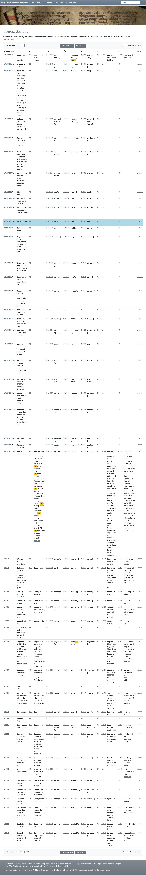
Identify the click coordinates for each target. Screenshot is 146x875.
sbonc (89, 799)
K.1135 (83, 445)
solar (133, 568)
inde (23, 73)
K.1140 (83, 600)
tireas (126, 695)
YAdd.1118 (8, 319)
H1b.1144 (66, 192)
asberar (23, 282)
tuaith (19, 424)
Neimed (20, 654)
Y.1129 (6, 568)
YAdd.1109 (8, 198)
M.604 (120, 693)
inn (24, 333)
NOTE (73, 60)
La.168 (103, 641)
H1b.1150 (66, 263)
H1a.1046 (49, 64)
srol (21, 635)
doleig (126, 501)
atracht (39, 486)
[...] (59, 57)
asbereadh (128, 518)
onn (21, 610)
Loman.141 (140, 228)
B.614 (30, 712)
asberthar (20, 180)
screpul (57, 833)
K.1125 (83, 291)
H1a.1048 (49, 119)
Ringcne (37, 451)
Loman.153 (140, 410)
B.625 (30, 789)
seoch (38, 496)
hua (112, 473)
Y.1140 (6, 718)
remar (56, 263)
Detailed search (71, 3)
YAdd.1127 (8, 451)
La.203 (103, 559)
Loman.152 (140, 393)
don (18, 415)
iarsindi (110, 695)
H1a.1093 (49, 824)
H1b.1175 (66, 712)
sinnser (19, 252)
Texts (39, 3)
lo (24, 164)
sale (111, 617)
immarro (20, 293)
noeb (19, 564)
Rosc (18, 379)
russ (72, 192)
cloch (19, 612)
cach (22, 100)
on (26, 175)
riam (18, 326)
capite (21, 700)
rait (55, 228)
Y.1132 (6, 607)
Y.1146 (6, 789)
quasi (23, 198)
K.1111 (83, 64)
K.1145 (83, 670)
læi (42, 812)
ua (128, 468)
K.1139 (83, 592)
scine (24, 143)
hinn (108, 829)
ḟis (111, 623)
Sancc (126, 559)
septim (19, 765)
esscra (22, 66)
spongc (57, 799)
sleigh (133, 501)
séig (35, 646)
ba (115, 533)
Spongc (37, 799)
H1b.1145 (66, 198)
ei (131, 727)
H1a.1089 (49, 781)
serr (55, 712)
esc (24, 324)
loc (131, 695)
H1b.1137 (66, 55)
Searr (36, 712)
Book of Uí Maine (33, 870)
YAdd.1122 (8, 379)
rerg (23, 75)
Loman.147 (140, 319)
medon (22, 810)
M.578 (120, 451)
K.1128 (83, 138)
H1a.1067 (49, 393)
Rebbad (20, 393)
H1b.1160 (66, 410)
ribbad (23, 396)
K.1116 (83, 173)
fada (18, 346)
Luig (113, 483)
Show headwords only (11, 39)
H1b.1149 (66, 237)
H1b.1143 (66, 173)
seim (109, 826)
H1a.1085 (49, 725)
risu (23, 201)
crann (19, 140)
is (24, 140)
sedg (125, 646)
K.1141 (83, 607)
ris (25, 360)
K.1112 (83, 71)
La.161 (103, 55)
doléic (37, 498)
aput (18, 632)
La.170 (103, 693)
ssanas (90, 621)
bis (25, 370)
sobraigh (57, 592)
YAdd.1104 (8, 119)
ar (17, 105)
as (21, 727)
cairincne (110, 530)
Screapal (127, 833)
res (18, 224)
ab (113, 559)
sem (18, 826)
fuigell (23, 675)
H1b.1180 (66, 769)
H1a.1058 (49, 263)
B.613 (30, 693)
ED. (36, 466)
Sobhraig (127, 592)
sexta (24, 815)
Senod (19, 601)
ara (18, 661)
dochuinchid (111, 488)
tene (109, 680)
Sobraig (20, 592)
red (72, 221)
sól (108, 570)
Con (35, 476)
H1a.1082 (49, 693)
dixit (35, 456)
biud (22, 415)
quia (23, 301)
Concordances (48, 3)
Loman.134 (140, 119)
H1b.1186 (66, 833)
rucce (56, 207)
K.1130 (83, 360)
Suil (18, 568)
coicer (129, 471)
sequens (37, 751)
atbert (37, 508)
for (40, 501)
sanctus (110, 564)
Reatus (19, 445)
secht (56, 758)
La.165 (103, 600)
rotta (73, 173)
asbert (109, 523)
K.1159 (83, 833)
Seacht (126, 758)
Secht (19, 758)
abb (114, 736)
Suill (130, 575)
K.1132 (83, 393)
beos (113, 540)
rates (23, 312)
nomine (24, 221)
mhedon (37, 812)
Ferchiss (110, 501)
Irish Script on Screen (101, 870)
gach (23, 154)
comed (131, 808)
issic (128, 727)
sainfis (126, 623)
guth (18, 129)
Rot (18, 344)
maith (19, 103)
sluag (109, 483)
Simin (36, 824)
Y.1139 (6, 712)
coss (18, 66)
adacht (110, 498)
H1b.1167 (66, 600)
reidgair (57, 64)
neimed (126, 656)
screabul (90, 833)
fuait (19, 675)
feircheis (127, 493)
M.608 (120, 734)
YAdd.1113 (8, 237)
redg (21, 78)
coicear (130, 525)
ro (25, 121)
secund (19, 736)
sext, (18, 815)
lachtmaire (38, 644)
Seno (36, 601)
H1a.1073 (49, 568)
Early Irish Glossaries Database (14, 2)
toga (24, 242)
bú (42, 659)
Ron (18, 277)
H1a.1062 (49, 319)
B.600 (30, 55)
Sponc (19, 799)
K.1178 (83, 559)
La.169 (103, 670)
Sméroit (37, 670)
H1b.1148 (66, 228)
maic (109, 486)
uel (40, 741)
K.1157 (83, 808)
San (18, 687)
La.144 (103, 451)
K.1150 (83, 725)
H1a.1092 (49, 808)
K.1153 (83, 769)
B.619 (30, 769)
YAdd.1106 (8, 152)
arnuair (36, 528)
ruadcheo (22, 210)
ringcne (57, 451)
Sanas (19, 621)
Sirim (126, 693)
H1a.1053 (49, 198)
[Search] (130, 2)
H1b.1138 (66, 64)
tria (35, 491)
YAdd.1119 (8, 330)
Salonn (19, 607)
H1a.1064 (49, 344)
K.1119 (83, 207)
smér (36, 673)
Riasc (19, 319)
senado (19, 603)
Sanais (126, 621)
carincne (37, 525)
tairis (19, 403)
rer (55, 71)
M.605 (120, 712)
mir (22, 80)
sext (40, 815)
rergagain (20, 95)
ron (55, 277)
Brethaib (23, 651)
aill (21, 164)
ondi (18, 727)
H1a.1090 (49, 789)
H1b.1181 (66, 781)
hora (40, 817)
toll (22, 370)
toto (18, 703)
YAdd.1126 (8, 445)
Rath (19, 310)
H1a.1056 (49, 228)
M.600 (120, 607)
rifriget (19, 689)
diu (18, 635)
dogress (24, 159)
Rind (18, 138)
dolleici (109, 510)
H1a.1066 (49, 379)
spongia (38, 801)
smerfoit (57, 670)
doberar (20, 400)
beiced (19, 126)
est (18, 85)
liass (35, 57)
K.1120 (83, 221)
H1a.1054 (49, 207)
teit (22, 346)
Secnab (37, 734)
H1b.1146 (66, 207)
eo (115, 559)
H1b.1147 (66, 221)
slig (108, 513)
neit (128, 481)
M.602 (120, 641)
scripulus (23, 840)
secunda (20, 739)
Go (143, 3)
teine (40, 673)
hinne (37, 826)
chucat (19, 88)
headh (132, 515)
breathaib (127, 654)
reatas (90, 445)
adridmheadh (129, 466)
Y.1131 (6, 600)
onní (39, 725)
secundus (40, 739)
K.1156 (83, 799)
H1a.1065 (49, 360)
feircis (131, 459)
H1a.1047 (49, 71)
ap (24, 736)
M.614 (120, 833)
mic (131, 478)
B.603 (30, 568)
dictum (23, 83)
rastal (56, 360)
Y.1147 (6, 799)
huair (109, 481)
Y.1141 (6, 725)
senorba (20, 249)
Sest (18, 808)
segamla (57, 641)
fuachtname (38, 493)
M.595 (120, 55)
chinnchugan (21, 107)
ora (18, 817)
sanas (56, 621)
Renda (19, 152)
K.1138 (83, 568)
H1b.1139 (66, 71)
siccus (36, 727)
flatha (24, 422)
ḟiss (35, 623)
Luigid (109, 515)
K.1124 (83, 277)
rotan (20, 175)
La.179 (103, 833)
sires (25, 695)
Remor (19, 263)
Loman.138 (140, 192)
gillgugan (20, 90)
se (55, 769)
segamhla (91, 641)
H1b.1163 (66, 451)
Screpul (20, 833)
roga (56, 237)
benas (19, 365)
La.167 (103, 621)
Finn (108, 473)
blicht (19, 649)
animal (24, 277)
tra (35, 486)
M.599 (120, 600)
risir (18, 201)
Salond (36, 607)
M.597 (120, 568)
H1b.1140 (66, 119)
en (18, 73)
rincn (89, 451)
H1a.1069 (49, 438)
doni (18, 282)
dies (18, 637)
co (108, 700)
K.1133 (83, 410)
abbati (36, 746)
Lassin (109, 496)
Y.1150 (6, 833)
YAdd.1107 (8, 173)
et (20, 73)
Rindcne (127, 451)
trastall (24, 368)
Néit (113, 486)
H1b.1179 (66, 758)
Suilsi (114, 578)
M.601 (120, 621)
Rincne (19, 451)
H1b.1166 (66, 592)
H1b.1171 (66, 641)
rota (24, 228)
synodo (36, 603)
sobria (19, 594)
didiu (114, 496)
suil (21, 583)
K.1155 (83, 789)
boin (18, 80)
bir (130, 57)
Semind (20, 824)
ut (23, 239)
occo (109, 525)
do (18, 143)
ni (19, 159)
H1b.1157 (66, 360)
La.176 (103, 799)
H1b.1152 (66, 291)
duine (19, 578)
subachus (20, 597)
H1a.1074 (49, 592)
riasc (56, 319)
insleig (36, 501)
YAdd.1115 (8, 277)
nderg (19, 185)
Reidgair (20, 64)
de (18, 244)
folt (18, 721)
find (129, 498)
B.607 (30, 607)
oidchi (19, 169)
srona (19, 301)
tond (18, 306)
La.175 (103, 758)
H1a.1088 (49, 769)
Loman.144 (140, 277)
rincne (73, 451)
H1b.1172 (66, 670)
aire (18, 268)
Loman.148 (140, 138)
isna (18, 651)
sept (18, 760)
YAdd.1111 (8, 221)
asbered (110, 537)
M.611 (120, 799)
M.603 (120, 670)
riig (108, 533)
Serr (18, 712)
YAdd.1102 (8, 64)
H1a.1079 (49, 641)
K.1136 (83, 451)
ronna (56, 291)
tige (25, 212)
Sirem (19, 693)
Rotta (19, 173)
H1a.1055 (49, 221)
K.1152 (83, 758)
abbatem (37, 754)
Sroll (18, 628)
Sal (108, 614)
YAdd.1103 (8, 71)
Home (33, 3)
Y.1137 (6, 686)
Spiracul (20, 790)
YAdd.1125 (8, 438)
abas (25, 739)
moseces (130, 461)
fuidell (111, 682)
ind (20, 333)
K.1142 (83, 621)
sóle (41, 568)
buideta (20, 60)
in (23, 88)
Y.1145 (6, 781)
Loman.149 (140, 344)
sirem (56, 693)
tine (22, 673)
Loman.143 (140, 263)
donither (20, 145)
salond (56, 607)
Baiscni (109, 476)
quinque (37, 454)
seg (18, 646)
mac (18, 93)
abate (20, 741)
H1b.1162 (66, 445)
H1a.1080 (49, 670)
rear (72, 71)
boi (39, 459)
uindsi (22, 85)
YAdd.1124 (8, 410)
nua (18, 154)
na (43, 478)
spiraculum (21, 794)
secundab (37, 736)
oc (43, 461)
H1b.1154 (66, 319)
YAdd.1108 (8, 192)
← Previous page (67, 46)
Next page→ (80, 46)
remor (73, 263)
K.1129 (83, 344)
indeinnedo (128, 486)
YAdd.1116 (8, 291)
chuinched (38, 478)
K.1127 (83, 319)
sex (25, 772)
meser (19, 656)
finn (125, 468)
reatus (57, 445)
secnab (36, 749)
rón (88, 277)
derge (19, 178)
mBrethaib (38, 654)
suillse (126, 573)
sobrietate (38, 594)
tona (24, 298)
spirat (56, 781)
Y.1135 (6, 641)
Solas (36, 568)
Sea (35, 774)
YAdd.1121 (8, 360)
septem (37, 765)
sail (18, 610)
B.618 (30, 758)
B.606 (30, 600)
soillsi (19, 575)
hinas (19, 233)
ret (55, 221)
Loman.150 (140, 360)
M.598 (120, 592)
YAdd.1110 (8, 207)
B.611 (30, 641)
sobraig (74, 592)
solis (22, 637)
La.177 (103, 808)
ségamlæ (41, 661)
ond (35, 610)
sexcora (132, 812)
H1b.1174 (66, 693)
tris (19, 370)
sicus (24, 727)
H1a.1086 (49, 734)
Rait (18, 228)
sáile (42, 612)
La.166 (103, 607)
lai (17, 812)
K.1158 (83, 824)
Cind (20, 113)
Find (42, 459)
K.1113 (83, 119)
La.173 (103, 725)
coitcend (20, 419)
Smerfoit (20, 670)
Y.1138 (6, 693)
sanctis (126, 564)
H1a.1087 (49, 758)
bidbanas (20, 447)
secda (24, 725)
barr (22, 335)
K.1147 (83, 693)
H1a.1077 (49, 621)
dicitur (19, 75)
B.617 (30, 734)
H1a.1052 (49, 192)
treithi (19, 573)
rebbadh (90, 393)
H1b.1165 (66, 568)
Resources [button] (59, 3)
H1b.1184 (66, 808)
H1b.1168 (66, 607)
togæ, (19, 239)
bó (25, 126)
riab (19, 398)
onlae (126, 810)
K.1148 (83, 712)
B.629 (30, 824)
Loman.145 (140, 291)
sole (18, 585)
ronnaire (57, 410)
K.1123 (83, 263)
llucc (111, 700)
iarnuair (37, 469)
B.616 (30, 725)
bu (113, 659)
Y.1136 (6, 670)
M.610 (120, 769)
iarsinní (36, 695)
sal (108, 610)
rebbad (57, 393)
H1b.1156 (66, 344)
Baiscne (38, 461)
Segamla (20, 641)
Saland (126, 607)
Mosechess (111, 466)
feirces (126, 488)
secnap (57, 734)
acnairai (129, 496)
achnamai (111, 505)
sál (42, 607)
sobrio (111, 594)
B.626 (30, 833)
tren (109, 503)
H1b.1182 (66, 789)
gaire (21, 203)
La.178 (103, 824)
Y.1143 (6, 758)
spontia (126, 801)
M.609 (120, 758)
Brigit (23, 564)
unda (22, 303)
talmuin (20, 363)
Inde (109, 459)
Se (18, 769)
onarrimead (38, 520)
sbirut (89, 781)
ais (24, 55)
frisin (25, 78)
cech (23, 183)
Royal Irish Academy (65, 870)
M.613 (120, 824)
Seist (36, 808)
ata (23, 573)
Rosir (19, 198)
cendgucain (22, 110)
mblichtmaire (22, 664)
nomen (23, 808)
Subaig (36, 592)
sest (72, 808)
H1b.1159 (66, 393)
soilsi (109, 575)
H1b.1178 (66, 734)
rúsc (24, 379)
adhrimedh (128, 523)
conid (109, 518)
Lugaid (36, 503)
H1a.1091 (49, 799)
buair (131, 659)
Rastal (19, 360)
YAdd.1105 (8, 138)
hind (130, 826)
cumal (19, 247)
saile (18, 617)
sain (25, 621)
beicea (19, 124)
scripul (23, 835)
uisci (18, 321)
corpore (24, 703)
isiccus (113, 730)
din (43, 530)
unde (19, 614)
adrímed (110, 471)
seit (55, 808)
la (24, 249)
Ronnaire (20, 410)
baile (24, 310)
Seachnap (127, 734)
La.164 (103, 592)
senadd (74, 601)
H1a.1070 (49, 445)
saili (125, 612)
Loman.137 (140, 173)
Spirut (19, 781)
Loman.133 (140, 71)
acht (25, 162)
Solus (109, 585)
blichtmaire (21, 644)
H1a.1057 (49, 237)
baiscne (132, 468)
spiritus (19, 786)
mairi (132, 644)
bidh (18, 100)
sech (109, 508)
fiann (36, 481)
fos (39, 518)
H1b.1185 (66, 824)
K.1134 (83, 438)
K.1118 (83, 198)
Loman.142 (140, 237)
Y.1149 (6, 824)
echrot (19, 354)
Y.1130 (6, 592)
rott (56, 344)
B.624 (30, 781)
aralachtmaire (39, 666)
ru (22, 212)
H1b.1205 (66, 559)
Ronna (19, 291)
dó (39, 481)
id (39, 601)
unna (19, 298)
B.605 (30, 592)
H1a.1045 (49, 55)
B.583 (30, 451)
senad (56, 601)
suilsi (24, 578)
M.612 (120, 808)
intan (36, 459)
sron (23, 296)
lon (23, 71)
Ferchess (112, 493)
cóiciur (113, 545)
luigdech (127, 478)
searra (126, 714)
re (25, 152)
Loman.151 (140, 379)
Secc (18, 725)
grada (19, 422)
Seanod (127, 601)
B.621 (30, 799)
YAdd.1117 (8, 310)
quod (109, 561)
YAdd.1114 (8, 263)
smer (19, 673)
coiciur (109, 478)
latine (22, 224)
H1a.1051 (49, 173)
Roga (19, 237)
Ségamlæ (37, 641)
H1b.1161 (66, 438)
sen (88, 601)
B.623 (30, 808)
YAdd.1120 (8, 344)
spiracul (57, 790)
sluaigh (126, 476)
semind (57, 824)
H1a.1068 (49, 410)
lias (18, 57)
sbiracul (90, 790)
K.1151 (83, 734)
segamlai (20, 659)
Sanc (109, 559)
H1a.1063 (49, 138)
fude (125, 677)
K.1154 (83, 781)
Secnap (20, 734)
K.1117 (83, 192)
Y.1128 (6, 559)
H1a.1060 (49, 291)
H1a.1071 (49, 451)
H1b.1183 (66, 799)
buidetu (37, 60)
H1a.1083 (49, 712)
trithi (109, 573)
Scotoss (24, 632)
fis (18, 623)
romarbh (132, 505)
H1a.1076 (49, 607)
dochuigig (127, 483)
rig (35, 513)
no (18, 78)
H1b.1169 (66, 621)
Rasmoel (20, 438)
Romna (19, 55)
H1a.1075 (49, 600)
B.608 (30, 621)
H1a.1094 (49, 833)
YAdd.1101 (8, 55)
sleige (23, 454)
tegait (22, 157)
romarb (110, 520)
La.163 (103, 568)
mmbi (19, 230)
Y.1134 (6, 627)
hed (108, 535)
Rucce (19, 207)
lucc (114, 698)
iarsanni (20, 695)
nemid (36, 656)
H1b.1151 (66, 277)
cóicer (40, 523)
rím (35, 464)
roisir (89, 198)
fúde (114, 680)
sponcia (20, 803)
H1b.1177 (66, 725)
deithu (126, 60)
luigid (128, 503)
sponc (73, 799)
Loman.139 (140, 198)
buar (24, 656)
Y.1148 (6, 808)
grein (19, 588)
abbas (36, 741)
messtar (37, 659)
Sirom (109, 693)
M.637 (120, 559)
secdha (131, 725)
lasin (42, 483)
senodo (110, 603)
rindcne (126, 510)
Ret (18, 221)
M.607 (120, 725)
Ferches (40, 456)
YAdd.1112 (8, 228)
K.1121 (83, 228)
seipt (125, 760)
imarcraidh (22, 270)
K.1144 (83, 641)
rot (19, 183)
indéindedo (111, 491)
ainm (22, 417)
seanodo (127, 603)
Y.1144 (6, 769)
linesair (126, 659)
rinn (20, 143)
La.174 (103, 734)
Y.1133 (6, 621)
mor (18, 265)
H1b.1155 (66, 138)
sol (18, 570)
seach (126, 498)
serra (24, 712)
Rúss (18, 192)
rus (55, 192)
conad (126, 505)
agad (24, 103)
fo (112, 503)
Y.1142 (6, 734)
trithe (127, 570)
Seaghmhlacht (129, 641)
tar (25, 346)
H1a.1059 (49, 277)
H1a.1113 (49, 559)
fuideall (126, 680)
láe (114, 812)
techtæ (19, 349)
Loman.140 (140, 207)
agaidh (19, 194)
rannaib (22, 244)
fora (35, 661)
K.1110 (83, 55)
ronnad (19, 412)
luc (19, 698)
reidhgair (74, 64)
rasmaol (57, 438)
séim (42, 824)
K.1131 (83, 379)
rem (24, 265)
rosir (56, 198)
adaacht (131, 491)
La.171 (103, 712)
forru (21, 387)
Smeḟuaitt (111, 673)
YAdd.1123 (8, 393)
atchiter (20, 162)
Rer (18, 71)
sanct (56, 559)
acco (132, 508)
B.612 (30, 670)
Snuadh (20, 718)
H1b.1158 (66, 379)
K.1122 (83, 237)
